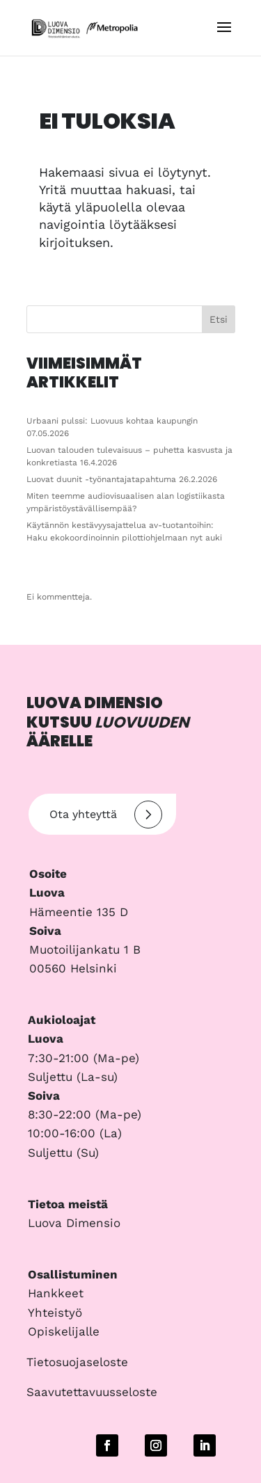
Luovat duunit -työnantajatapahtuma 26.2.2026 (121, 479)
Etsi (218, 319)
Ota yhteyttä (105, 814)
